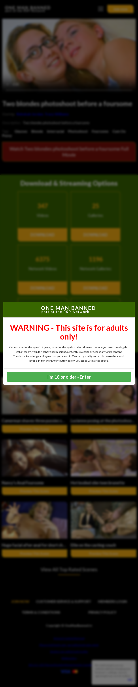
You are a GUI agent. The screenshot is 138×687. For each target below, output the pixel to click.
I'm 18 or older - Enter (69, 377)
